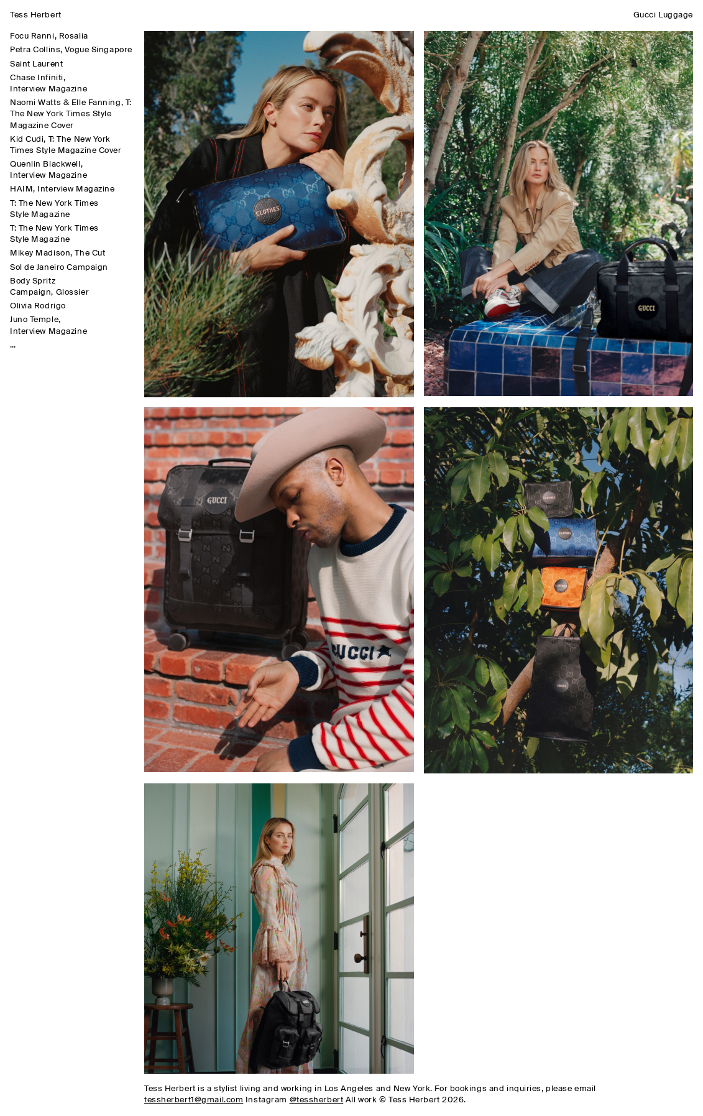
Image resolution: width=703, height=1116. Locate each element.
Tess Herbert (36, 15)
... (13, 345)
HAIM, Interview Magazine (62, 189)
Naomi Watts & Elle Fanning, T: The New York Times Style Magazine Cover (71, 114)
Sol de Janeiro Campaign (59, 267)
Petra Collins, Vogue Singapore (71, 50)
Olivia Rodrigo (38, 306)
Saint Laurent (36, 64)
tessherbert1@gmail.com (193, 1100)
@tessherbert (317, 1100)
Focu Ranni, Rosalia (49, 36)
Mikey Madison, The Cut (57, 253)
